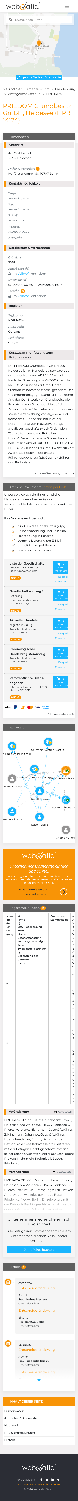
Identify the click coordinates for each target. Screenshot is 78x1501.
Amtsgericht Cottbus (24, 94)
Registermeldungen (19, 1432)
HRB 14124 (54, 94)
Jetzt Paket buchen (39, 1249)
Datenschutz (43, 1484)
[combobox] (39, 19)
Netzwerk (11, 1425)
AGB (57, 1484)
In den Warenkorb (61, 567)
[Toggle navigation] (67, 6)
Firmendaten (14, 1411)
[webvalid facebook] (42, 1479)
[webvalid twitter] (48, 1479)
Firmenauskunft (37, 89)
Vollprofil (24, 273)
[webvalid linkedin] (53, 1479)
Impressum (25, 1484)
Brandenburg (65, 89)
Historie (10, 1440)
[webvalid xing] (59, 1479)
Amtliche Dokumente (20, 1418)
